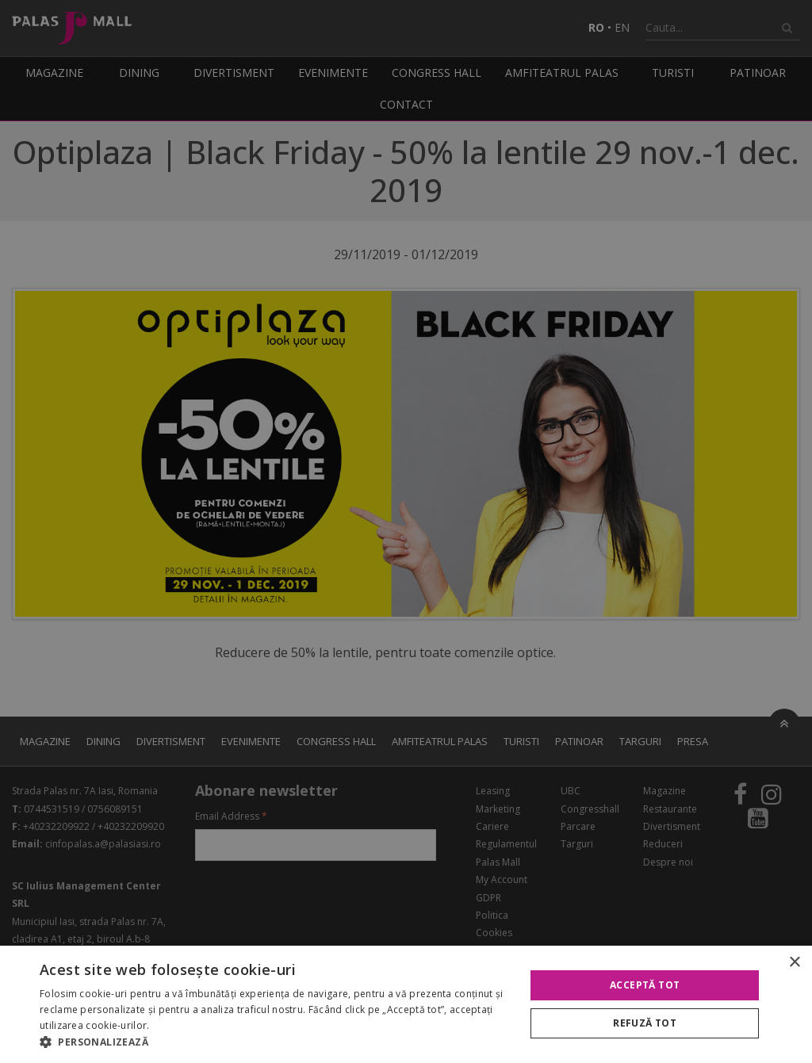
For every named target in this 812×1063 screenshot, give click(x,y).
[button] (275, 1042)
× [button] (794, 963)
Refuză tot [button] (644, 1023)
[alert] (406, 531)
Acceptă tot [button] (645, 985)
